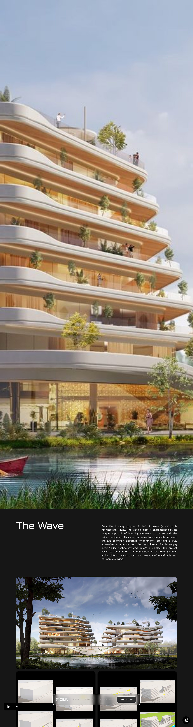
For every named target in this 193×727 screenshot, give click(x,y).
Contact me (126, 699)
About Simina (106, 699)
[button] (8, 706)
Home (76, 699)
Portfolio (89, 699)
